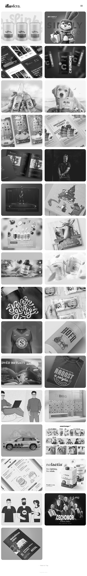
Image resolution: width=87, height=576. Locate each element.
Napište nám (43, 572)
